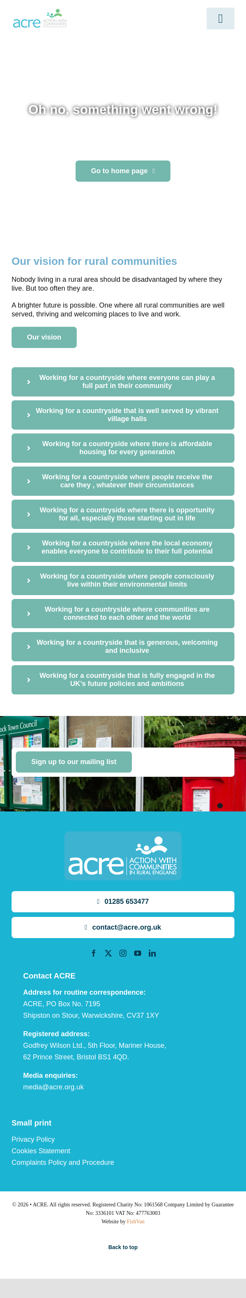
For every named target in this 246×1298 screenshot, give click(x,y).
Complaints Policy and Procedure (63, 1162)
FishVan (136, 1221)
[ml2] (40, 12)
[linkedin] (152, 953)
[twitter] (108, 953)
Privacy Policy (33, 1139)
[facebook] (93, 953)
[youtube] (137, 953)
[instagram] (123, 953)
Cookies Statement (41, 1151)
